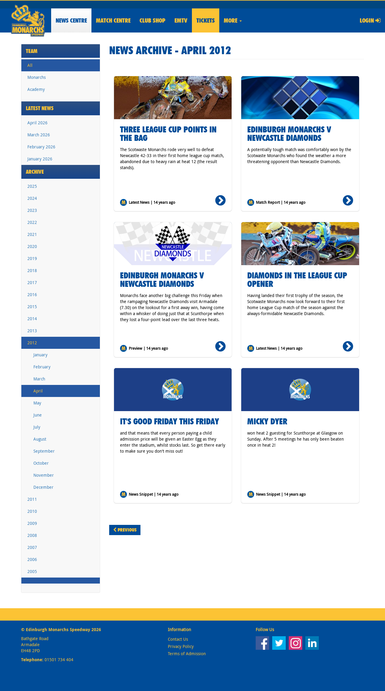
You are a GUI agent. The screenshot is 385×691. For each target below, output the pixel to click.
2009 (32, 523)
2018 (32, 270)
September (44, 451)
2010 (32, 511)
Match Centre (113, 20)
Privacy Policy (181, 646)
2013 (32, 330)
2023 (32, 210)
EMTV (180, 20)
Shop (152, 20)
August (39, 439)
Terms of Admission (187, 653)
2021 (32, 234)
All (29, 65)
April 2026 (37, 122)
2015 (32, 306)
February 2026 (41, 147)
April (38, 391)
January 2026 (39, 159)
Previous (125, 530)
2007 (32, 547)
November (43, 475)
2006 (32, 559)
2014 (32, 318)
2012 (32, 343)
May (37, 403)
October (41, 463)
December (43, 487)
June (37, 415)
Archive (35, 172)
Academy (36, 89)
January (40, 355)
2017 (32, 282)
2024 (32, 198)
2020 (32, 246)
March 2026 (38, 135)
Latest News (40, 108)
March (39, 379)
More (233, 20)
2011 (32, 499)
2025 (32, 186)
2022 (32, 222)
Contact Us (178, 639)
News (71, 20)
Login (370, 20)
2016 (32, 294)
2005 (32, 571)
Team (31, 51)
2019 (32, 258)
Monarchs (36, 77)
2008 (32, 535)
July (36, 427)
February (42, 367)
